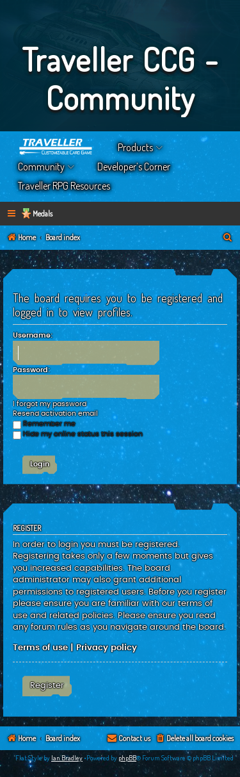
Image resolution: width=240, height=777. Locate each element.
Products (135, 147)
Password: (31, 369)
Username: (32, 335)
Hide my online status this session (78, 434)
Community (41, 166)
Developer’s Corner (133, 166)
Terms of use (40, 647)
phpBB (127, 757)
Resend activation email (55, 413)
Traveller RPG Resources (64, 185)
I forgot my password (49, 403)
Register (47, 685)
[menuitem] (228, 238)
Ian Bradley (67, 757)
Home (56, 147)
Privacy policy (106, 647)
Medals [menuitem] (42, 213)
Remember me (44, 423)
